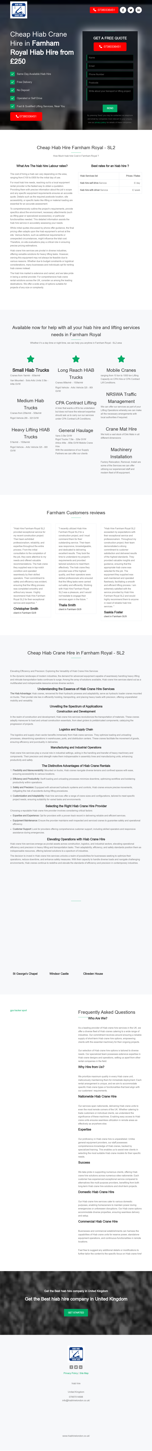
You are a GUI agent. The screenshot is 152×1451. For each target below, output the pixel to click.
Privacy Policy (71, 1374)
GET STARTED (76, 1313)
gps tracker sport (18, 1010)
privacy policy (100, 123)
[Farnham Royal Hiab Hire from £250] (76, 1354)
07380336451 (104, 9)
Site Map (84, 1374)
